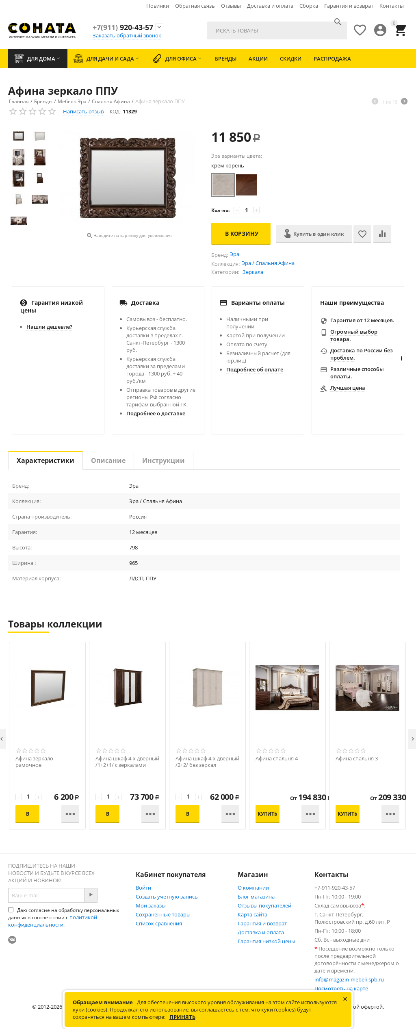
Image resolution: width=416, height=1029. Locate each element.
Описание (108, 460)
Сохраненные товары (163, 914)
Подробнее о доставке (155, 413)
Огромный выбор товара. (353, 335)
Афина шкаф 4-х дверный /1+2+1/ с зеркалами (127, 762)
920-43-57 (123, 27)
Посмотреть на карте (341, 988)
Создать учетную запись (167, 896)
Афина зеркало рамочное (34, 762)
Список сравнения (159, 923)
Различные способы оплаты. (357, 372)
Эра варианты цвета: (236, 155)
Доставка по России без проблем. (361, 354)
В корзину (241, 233)
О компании (253, 887)
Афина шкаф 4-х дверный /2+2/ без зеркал (207, 762)
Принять (182, 1016)
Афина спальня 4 (277, 758)
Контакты (391, 5)
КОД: (115, 111)
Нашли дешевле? (49, 326)
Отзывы (231, 5)
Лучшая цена (347, 387)
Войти (143, 887)
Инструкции (163, 460)
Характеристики (45, 460)
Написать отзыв (83, 111)
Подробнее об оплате (254, 369)
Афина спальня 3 (357, 758)
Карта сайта (252, 914)
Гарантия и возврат (348, 5)
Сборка (308, 5)
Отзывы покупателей (264, 905)
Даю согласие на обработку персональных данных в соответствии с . (63, 917)
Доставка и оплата (270, 5)
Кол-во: (220, 210)
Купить (267, 813)
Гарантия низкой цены (266, 941)
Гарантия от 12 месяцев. (362, 320)
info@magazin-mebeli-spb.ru (349, 979)
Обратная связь (195, 5)
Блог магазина (256, 896)
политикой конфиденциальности (52, 921)
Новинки (157, 5)
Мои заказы (151, 905)
